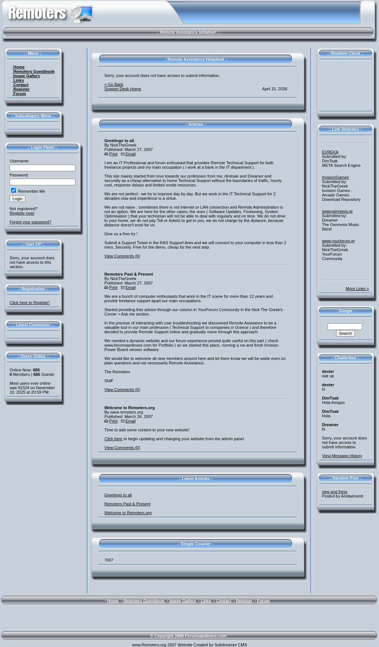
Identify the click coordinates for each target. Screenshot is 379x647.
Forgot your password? (30, 222)
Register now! (22, 213)
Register (21, 89)
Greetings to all (118, 495)
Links (18, 80)
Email (130, 154)
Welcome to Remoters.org (128, 512)
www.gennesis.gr (337, 211)
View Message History (342, 456)
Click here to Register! (30, 302)
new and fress (334, 491)
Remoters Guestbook (33, 71)
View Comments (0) (122, 256)
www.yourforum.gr (338, 241)
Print (113, 154)
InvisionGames (335, 177)
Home (18, 67)
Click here (113, 439)
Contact (20, 84)
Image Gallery (26, 76)
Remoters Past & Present (127, 504)
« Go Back (113, 84)
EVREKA (330, 152)
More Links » (357, 288)
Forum (19, 93)
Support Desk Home (122, 89)
